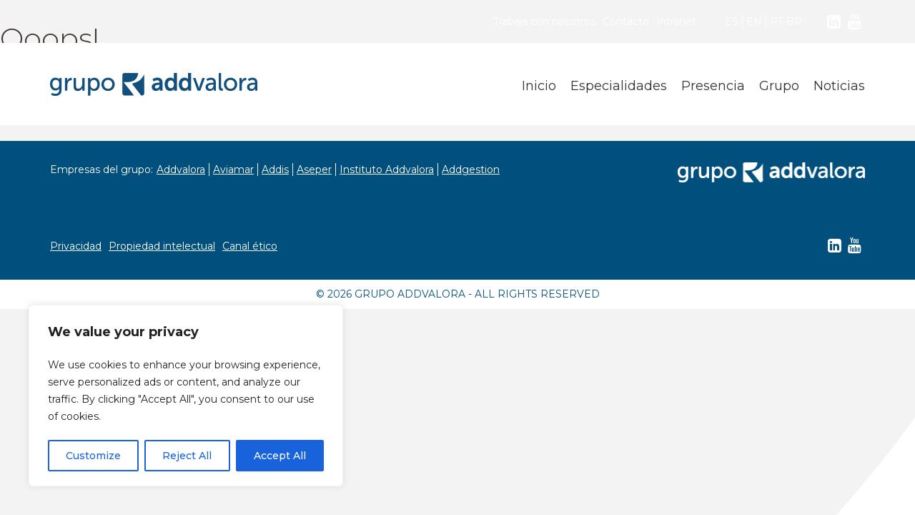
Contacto (626, 21)
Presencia (713, 86)
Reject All (187, 455)
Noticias (839, 86)
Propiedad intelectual (162, 246)
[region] (186, 395)
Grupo (779, 86)
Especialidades (618, 86)
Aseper (314, 169)
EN (754, 21)
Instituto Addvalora (387, 169)
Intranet (676, 21)
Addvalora (181, 169)
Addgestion (471, 169)
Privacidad (76, 246)
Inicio (539, 86)
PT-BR (786, 21)
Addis (275, 169)
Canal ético (249, 246)
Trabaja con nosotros (544, 21)
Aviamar (233, 169)
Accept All (280, 455)
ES (731, 21)
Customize (93, 455)
